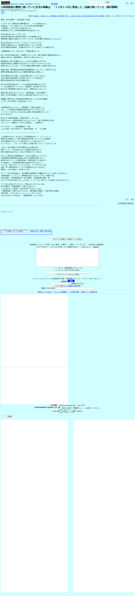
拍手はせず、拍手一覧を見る (40, 231)
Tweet (3, 13)
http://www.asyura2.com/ (67, 409)
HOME (16, 4)
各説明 (95, 247)
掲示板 (22, 4)
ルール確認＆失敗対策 (72, 289)
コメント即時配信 (60, 295)
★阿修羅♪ (54, 4)
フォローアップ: (7, 212)
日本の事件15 (29, 4)
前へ (132, 3)
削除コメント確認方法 (89, 295)
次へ (127, 3)
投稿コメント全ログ (45, 295)
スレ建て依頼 (74, 295)
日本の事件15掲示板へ (126, 203)
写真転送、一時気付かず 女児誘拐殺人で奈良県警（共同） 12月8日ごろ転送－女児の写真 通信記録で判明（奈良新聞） (69, 16)
